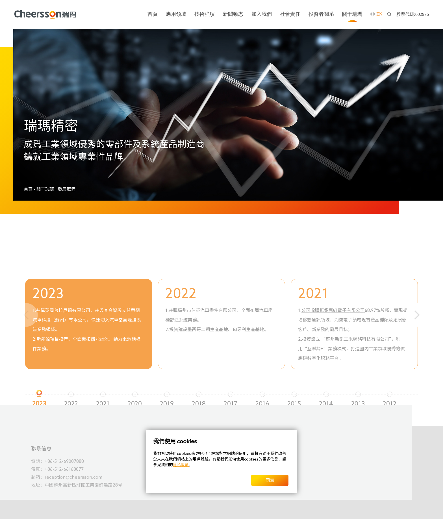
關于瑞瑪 (352, 14)
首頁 (152, 14)
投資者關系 (321, 14)
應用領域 (176, 14)
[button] (417, 315)
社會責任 (290, 14)
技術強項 (204, 14)
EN (379, 14)
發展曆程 (67, 189)
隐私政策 (181, 465)
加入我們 (261, 14)
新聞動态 (233, 14)
